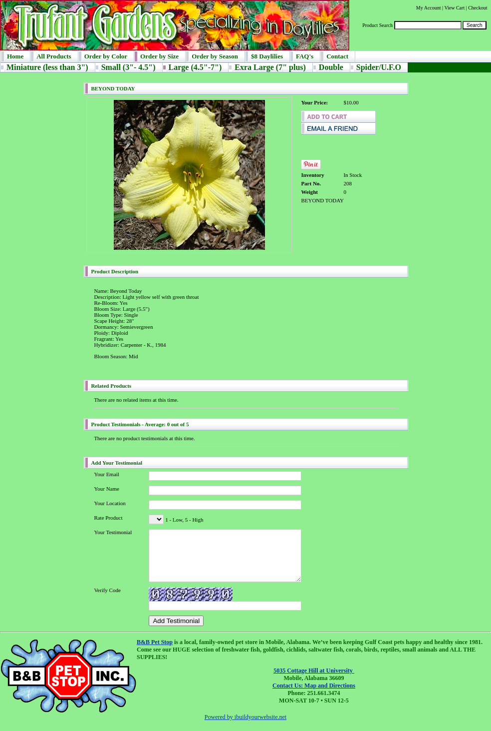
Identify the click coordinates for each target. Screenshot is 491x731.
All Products (53, 56)
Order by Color (105, 56)
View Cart (454, 7)
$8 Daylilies (267, 56)
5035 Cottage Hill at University (313, 670)
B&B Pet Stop (155, 642)
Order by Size (159, 56)
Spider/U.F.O (378, 67)
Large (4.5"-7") (195, 67)
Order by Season (215, 56)
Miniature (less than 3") (47, 67)
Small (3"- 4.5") (128, 67)
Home (15, 56)
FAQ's (304, 56)
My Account (428, 7)
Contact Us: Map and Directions (313, 685)
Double (331, 67)
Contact (337, 56)
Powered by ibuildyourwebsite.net (245, 717)
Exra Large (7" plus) (270, 67)
